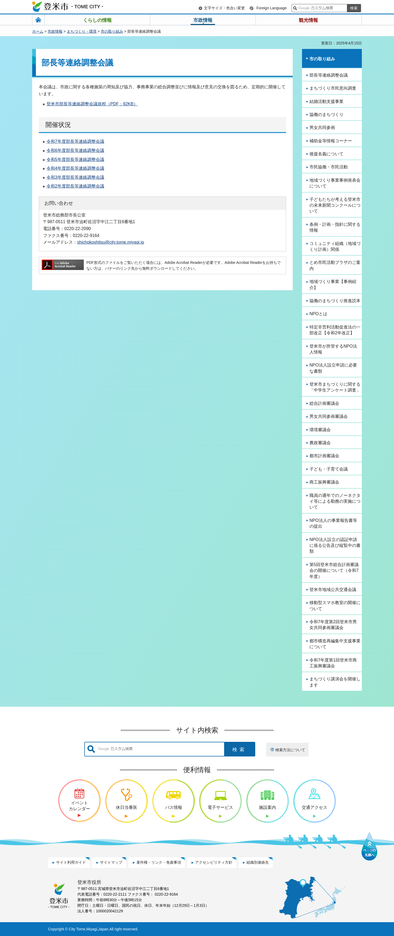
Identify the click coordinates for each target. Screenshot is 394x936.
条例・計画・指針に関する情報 (335, 227)
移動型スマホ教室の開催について (335, 605)
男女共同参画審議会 (328, 416)
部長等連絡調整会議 (328, 75)
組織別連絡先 (257, 862)
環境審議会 (320, 429)
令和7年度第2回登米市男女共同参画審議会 (333, 624)
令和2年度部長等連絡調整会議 (75, 186)
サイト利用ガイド (71, 862)
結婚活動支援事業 (326, 101)
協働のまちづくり (326, 114)
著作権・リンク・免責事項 (158, 862)
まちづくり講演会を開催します (335, 682)
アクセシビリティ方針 (213, 862)
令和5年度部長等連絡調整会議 (75, 159)
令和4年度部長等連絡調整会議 (75, 168)
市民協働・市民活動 (328, 167)
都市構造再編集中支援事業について (335, 644)
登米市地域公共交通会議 (332, 589)
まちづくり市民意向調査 (332, 88)
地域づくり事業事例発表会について (335, 183)
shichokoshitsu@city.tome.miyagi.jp (110, 242)
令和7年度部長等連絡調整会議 (75, 141)
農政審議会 (320, 442)
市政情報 (55, 31)
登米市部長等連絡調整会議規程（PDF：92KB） (92, 104)
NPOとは (318, 313)
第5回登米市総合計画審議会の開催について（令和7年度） (334, 570)
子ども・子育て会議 (328, 469)
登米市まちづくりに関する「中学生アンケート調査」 (335, 387)
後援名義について (326, 154)
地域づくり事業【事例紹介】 (332, 284)
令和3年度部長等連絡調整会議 (75, 177)
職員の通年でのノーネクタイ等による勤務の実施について (335, 501)
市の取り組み (112, 31)
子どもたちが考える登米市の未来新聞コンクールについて (335, 205)
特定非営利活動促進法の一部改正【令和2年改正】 (335, 330)
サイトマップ (111, 862)
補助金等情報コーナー (330, 141)
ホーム (37, 31)
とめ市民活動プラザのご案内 (335, 265)
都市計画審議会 (324, 456)
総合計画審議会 (324, 403)
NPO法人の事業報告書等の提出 (333, 523)
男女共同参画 (322, 127)
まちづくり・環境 (82, 31)
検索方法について (290, 750)
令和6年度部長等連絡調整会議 (75, 150)
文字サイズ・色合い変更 (224, 8)
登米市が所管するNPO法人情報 (333, 349)
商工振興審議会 (324, 482)
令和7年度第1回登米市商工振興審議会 (333, 663)
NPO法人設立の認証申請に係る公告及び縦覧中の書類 (335, 545)
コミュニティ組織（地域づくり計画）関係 (335, 246)
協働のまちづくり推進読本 (335, 300)
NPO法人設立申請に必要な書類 (333, 368)
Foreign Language (271, 8)
